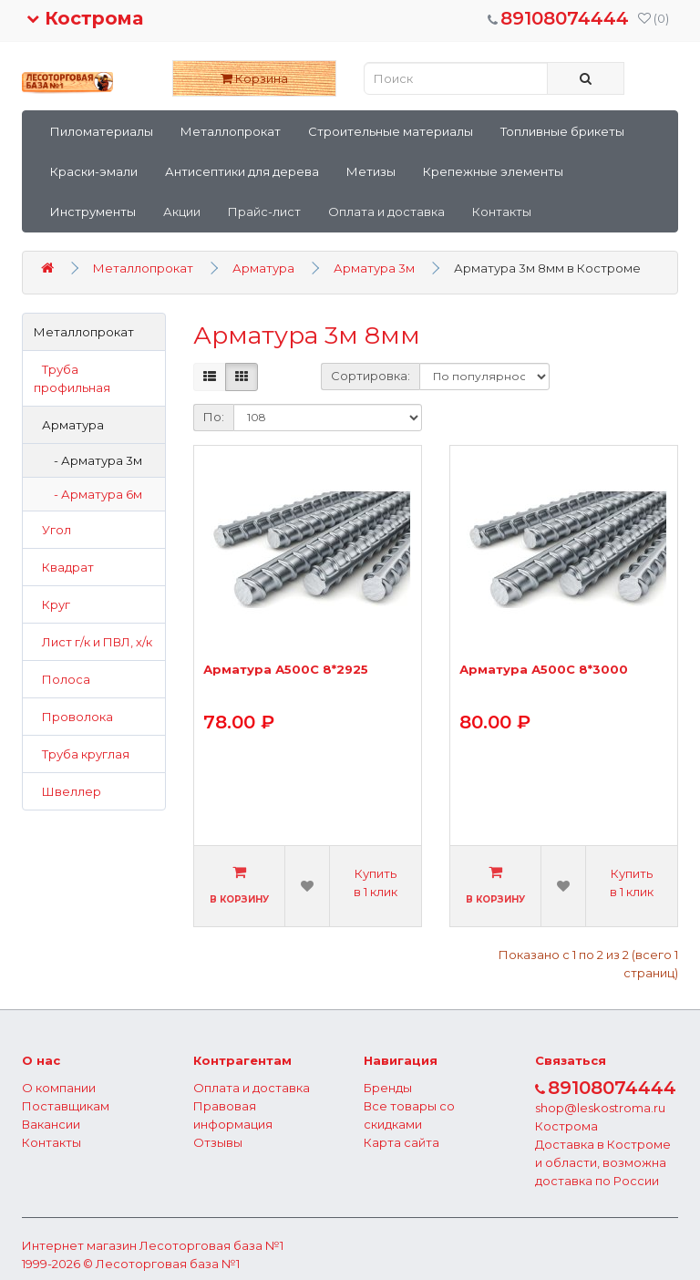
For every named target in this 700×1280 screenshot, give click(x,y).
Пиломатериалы (101, 131)
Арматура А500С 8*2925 (285, 669)
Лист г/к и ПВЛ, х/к (93, 642)
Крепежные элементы (493, 171)
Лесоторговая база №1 (211, 1245)
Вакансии (51, 1124)
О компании (59, 1087)
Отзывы (217, 1142)
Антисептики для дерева (242, 171)
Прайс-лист (264, 211)
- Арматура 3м (94, 460)
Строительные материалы (390, 131)
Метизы (371, 171)
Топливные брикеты (562, 131)
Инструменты (93, 211)
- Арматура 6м (94, 494)
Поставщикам (65, 1106)
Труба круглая (81, 754)
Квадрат (64, 567)
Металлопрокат (230, 131)
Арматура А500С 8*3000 (543, 669)
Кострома (84, 18)
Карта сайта (401, 1142)
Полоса (62, 679)
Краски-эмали (94, 171)
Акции (182, 211)
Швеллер (67, 791)
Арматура (263, 268)
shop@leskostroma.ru (600, 1107)
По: (213, 416)
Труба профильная (72, 378)
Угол (52, 529)
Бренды (388, 1087)
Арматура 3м (374, 268)
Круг (52, 604)
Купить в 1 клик (375, 882)
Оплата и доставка (386, 211)
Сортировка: (370, 375)
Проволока (73, 716)
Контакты (501, 211)
